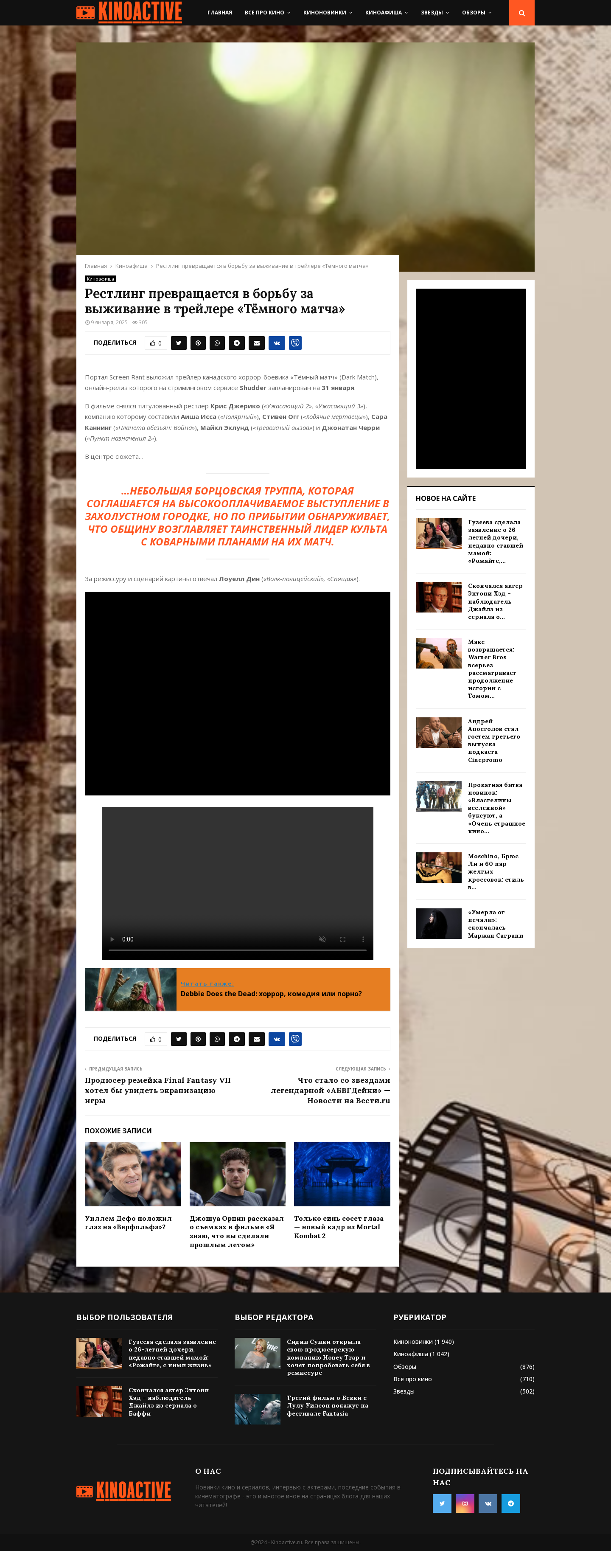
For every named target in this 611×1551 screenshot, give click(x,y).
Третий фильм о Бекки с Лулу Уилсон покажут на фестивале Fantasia (327, 1405)
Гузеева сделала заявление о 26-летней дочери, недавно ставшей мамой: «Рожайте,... (495, 541)
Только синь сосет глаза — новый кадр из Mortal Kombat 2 (339, 1227)
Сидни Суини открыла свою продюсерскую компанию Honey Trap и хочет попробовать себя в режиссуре (328, 1357)
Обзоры (473, 12)
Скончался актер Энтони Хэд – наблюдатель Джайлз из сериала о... (495, 601)
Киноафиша (383, 12)
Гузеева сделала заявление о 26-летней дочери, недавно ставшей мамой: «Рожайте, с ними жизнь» (172, 1353)
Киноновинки (324, 12)
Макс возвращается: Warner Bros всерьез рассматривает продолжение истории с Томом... (492, 669)
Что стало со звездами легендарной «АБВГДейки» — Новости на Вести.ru (330, 1090)
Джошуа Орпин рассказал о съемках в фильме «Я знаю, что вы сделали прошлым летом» (237, 1231)
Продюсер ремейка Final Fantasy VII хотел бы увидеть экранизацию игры (158, 1090)
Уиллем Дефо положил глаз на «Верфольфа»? (128, 1222)
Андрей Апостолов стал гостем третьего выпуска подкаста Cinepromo (494, 740)
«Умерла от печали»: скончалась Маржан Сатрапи (495, 923)
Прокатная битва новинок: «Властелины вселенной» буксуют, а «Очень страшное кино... (496, 808)
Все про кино (264, 12)
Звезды (432, 12)
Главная (219, 12)
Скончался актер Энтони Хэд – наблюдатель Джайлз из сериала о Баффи (169, 1401)
